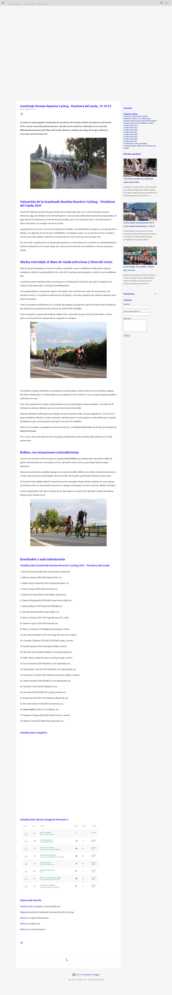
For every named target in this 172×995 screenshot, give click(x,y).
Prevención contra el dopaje (135, 143)
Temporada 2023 (130, 128)
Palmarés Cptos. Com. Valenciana (137, 118)
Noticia (23, 918)
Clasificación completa (31, 906)
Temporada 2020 (130, 134)
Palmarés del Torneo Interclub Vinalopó (140, 121)
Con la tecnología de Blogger (86, 974)
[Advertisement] (86, 82)
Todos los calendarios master (135, 116)
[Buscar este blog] (157, 3)
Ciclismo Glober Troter (27, 3)
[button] (21, 114)
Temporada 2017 (130, 141)
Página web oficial (29, 912)
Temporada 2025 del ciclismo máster (138, 123)
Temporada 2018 (130, 139)
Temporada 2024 (130, 125)
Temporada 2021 (130, 132)
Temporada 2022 (130, 130)
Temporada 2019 (130, 137)
